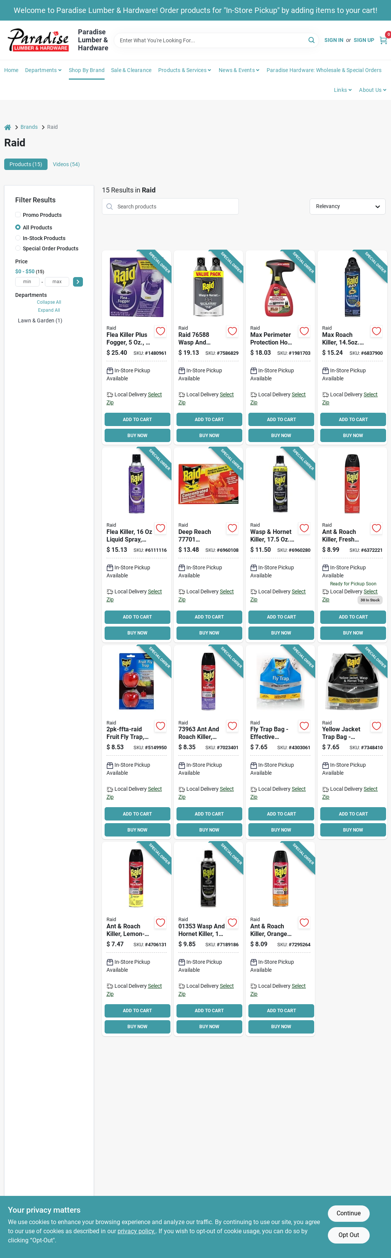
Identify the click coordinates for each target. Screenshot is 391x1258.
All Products (37, 227)
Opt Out (349, 1235)
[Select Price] (78, 282)
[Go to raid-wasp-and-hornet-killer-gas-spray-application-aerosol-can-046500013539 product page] (208, 939)
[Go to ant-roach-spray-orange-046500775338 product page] (280, 939)
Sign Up (364, 40)
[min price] (27, 282)
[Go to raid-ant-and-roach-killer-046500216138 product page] (352, 545)
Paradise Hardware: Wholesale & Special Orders (324, 70)
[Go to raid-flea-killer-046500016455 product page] (136, 545)
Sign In (333, 40)
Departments (41, 70)
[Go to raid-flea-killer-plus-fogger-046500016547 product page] (136, 347)
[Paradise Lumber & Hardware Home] (38, 40)
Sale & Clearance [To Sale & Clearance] (131, 70)
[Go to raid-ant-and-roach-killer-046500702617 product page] (352, 347)
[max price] (57, 282)
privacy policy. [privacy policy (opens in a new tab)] (137, 1231)
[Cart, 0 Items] (383, 40)
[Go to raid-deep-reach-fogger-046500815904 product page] (208, 545)
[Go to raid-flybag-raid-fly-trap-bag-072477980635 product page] (280, 742)
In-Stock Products (44, 238)
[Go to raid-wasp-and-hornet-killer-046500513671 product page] (280, 545)
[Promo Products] (18, 214)
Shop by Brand (87, 70)
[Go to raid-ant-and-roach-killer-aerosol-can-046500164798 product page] (136, 939)
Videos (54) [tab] (66, 164)
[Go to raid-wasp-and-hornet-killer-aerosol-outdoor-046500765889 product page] (208, 347)
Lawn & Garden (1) (40, 320)
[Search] (312, 40)
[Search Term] (216, 40)
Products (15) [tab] (26, 164)
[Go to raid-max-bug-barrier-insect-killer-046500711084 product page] (280, 347)
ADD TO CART (137, 419)
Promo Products (42, 215)
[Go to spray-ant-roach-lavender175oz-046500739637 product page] (208, 742)
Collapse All (49, 302)
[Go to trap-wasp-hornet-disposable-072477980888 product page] (352, 742)
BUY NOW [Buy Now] (137, 435)
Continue (349, 1213)
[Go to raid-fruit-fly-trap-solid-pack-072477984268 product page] (136, 742)
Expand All (49, 310)
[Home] (7, 127)
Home (11, 70)
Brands (29, 127)
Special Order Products (50, 248)
